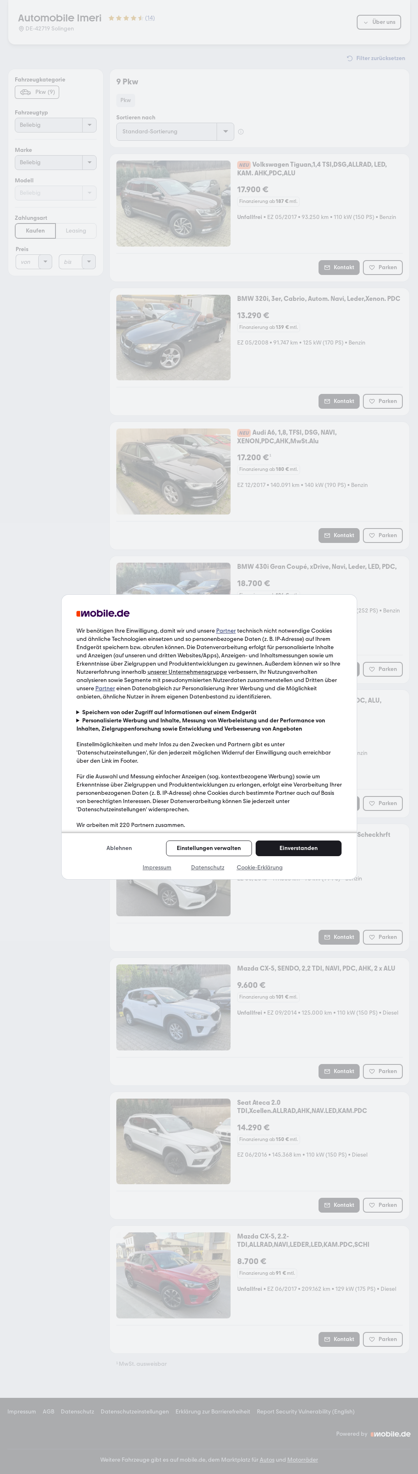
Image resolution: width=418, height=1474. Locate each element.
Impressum (157, 867)
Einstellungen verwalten (209, 848)
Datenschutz (207, 867)
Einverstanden (298, 848)
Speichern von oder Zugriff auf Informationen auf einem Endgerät (169, 712)
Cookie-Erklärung (260, 867)
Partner (226, 630)
